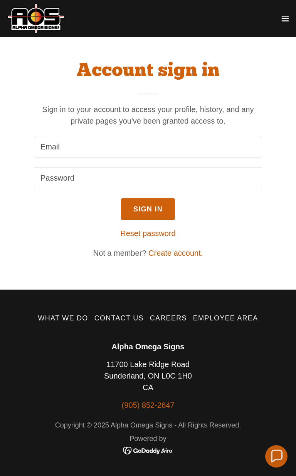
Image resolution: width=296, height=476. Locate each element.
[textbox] (148, 147)
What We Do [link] (63, 318)
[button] (285, 18)
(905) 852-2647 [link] (148, 405)
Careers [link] (168, 318)
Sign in (148, 209)
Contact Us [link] (119, 318)
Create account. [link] (175, 253)
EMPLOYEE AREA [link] (225, 318)
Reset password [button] (147, 233)
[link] (36, 18)
